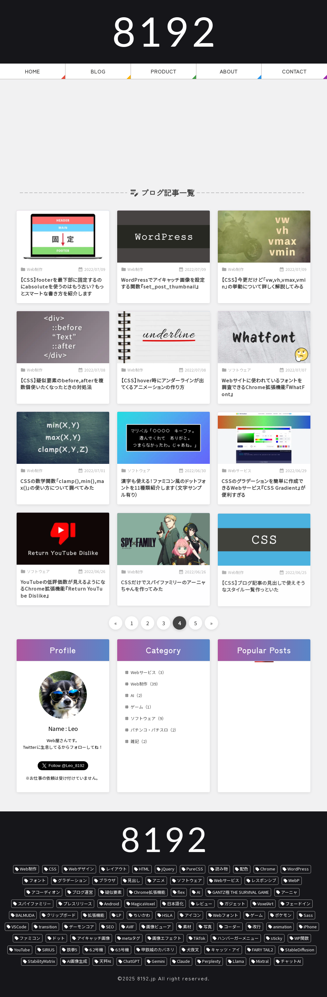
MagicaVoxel (143, 904)
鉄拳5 (72, 950)
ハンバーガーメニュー (238, 938)
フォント (37, 880)
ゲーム (256, 915)
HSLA (167, 915)
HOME (32, 71)
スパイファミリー (34, 904)
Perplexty (211, 961)
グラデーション (72, 880)
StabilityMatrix (41, 961)
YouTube (22, 950)
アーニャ (289, 892)
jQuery (168, 869)
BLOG (98, 71)
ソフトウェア (189, 880)
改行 (257, 927)
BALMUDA (25, 915)
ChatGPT (131, 961)
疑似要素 (113, 892)
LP (119, 915)
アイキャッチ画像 (93, 938)
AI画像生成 (77, 961)
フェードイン (297, 904)
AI (198, 892)
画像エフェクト (166, 938)
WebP (294, 880)
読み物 (221, 869)
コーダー (232, 927)
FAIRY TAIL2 (262, 950)
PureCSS (194, 869)
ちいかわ (141, 915)
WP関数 (301, 938)
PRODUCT (163, 71)
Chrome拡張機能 (149, 892)
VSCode (19, 927)
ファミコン (29, 938)
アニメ (158, 880)
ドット (58, 938)
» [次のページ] (211, 623)
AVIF (130, 927)
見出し (134, 880)
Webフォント (225, 915)
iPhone (310, 927)
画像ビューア (158, 927)
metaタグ (131, 938)
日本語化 (175, 904)
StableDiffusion (299, 950)
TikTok (199, 938)
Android (111, 904)
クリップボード (61, 915)
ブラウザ (107, 880)
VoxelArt (265, 904)
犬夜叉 (192, 950)
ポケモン (283, 915)
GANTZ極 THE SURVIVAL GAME (240, 892)
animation (282, 927)
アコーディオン (45, 892)
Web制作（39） (145, 684)
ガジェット (234, 904)
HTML (144, 869)
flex (181, 892)
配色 (244, 869)
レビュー (204, 904)
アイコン (193, 915)
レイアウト (116, 869)
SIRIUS (48, 950)
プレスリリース (77, 904)
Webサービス (226, 880)
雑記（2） (140, 741)
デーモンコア (81, 927)
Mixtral (262, 961)
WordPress (298, 869)
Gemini (158, 961)
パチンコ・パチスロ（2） (155, 730)
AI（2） (138, 695)
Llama (238, 961)
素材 (187, 927)
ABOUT (229, 71)
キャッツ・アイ (225, 950)
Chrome (267, 869)
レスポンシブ (263, 880)
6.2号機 (96, 950)
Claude (183, 961)
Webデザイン (81, 869)
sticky (276, 938)
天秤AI (105, 961)
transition (48, 927)
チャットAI (291, 961)
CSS (53, 869)
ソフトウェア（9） (148, 718)
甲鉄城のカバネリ (157, 950)
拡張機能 (96, 915)
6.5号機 (122, 950)
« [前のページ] (115, 623)
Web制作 (28, 869)
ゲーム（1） (142, 707)
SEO (110, 927)
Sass (308, 915)
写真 (207, 927)
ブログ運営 (82, 892)
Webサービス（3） (148, 672)
